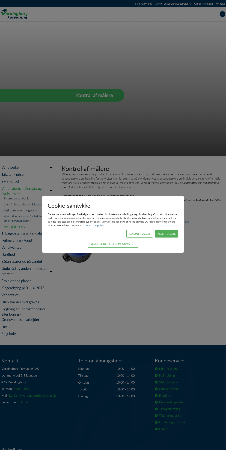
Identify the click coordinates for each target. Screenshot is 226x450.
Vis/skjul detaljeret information (113, 243)
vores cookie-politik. (93, 225)
